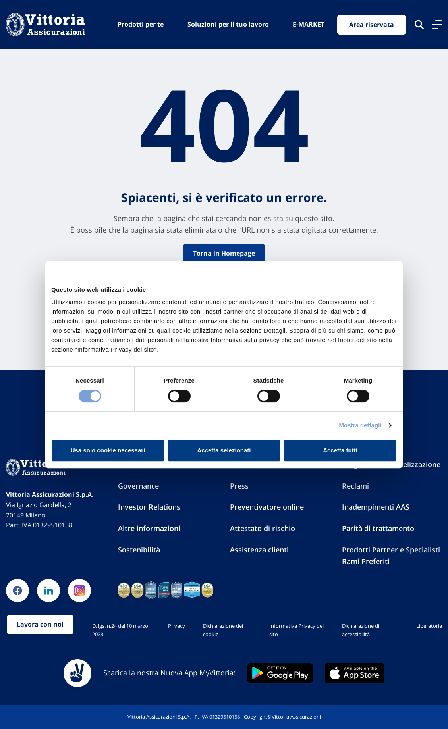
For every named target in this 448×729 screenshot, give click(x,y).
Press (239, 485)
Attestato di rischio (262, 528)
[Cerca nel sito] (419, 24)
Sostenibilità (139, 549)
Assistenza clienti (259, 549)
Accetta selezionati (224, 450)
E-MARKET (308, 24)
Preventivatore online (267, 507)
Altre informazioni (149, 528)
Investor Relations (149, 507)
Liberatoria (429, 625)
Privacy (176, 625)
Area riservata (371, 24)
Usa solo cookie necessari (108, 450)
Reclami (355, 485)
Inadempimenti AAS (375, 507)
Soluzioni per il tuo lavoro (228, 24)
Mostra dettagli (359, 425)
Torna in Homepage (224, 253)
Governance (138, 485)
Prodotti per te (141, 24)
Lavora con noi (40, 624)
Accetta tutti (340, 450)
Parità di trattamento (378, 528)
